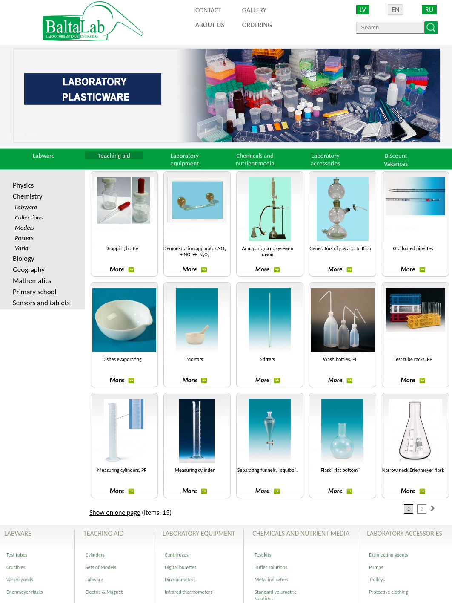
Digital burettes (180, 567)
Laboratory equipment (184, 159)
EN (395, 10)
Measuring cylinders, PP (122, 470)
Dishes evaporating (121, 359)
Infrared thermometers (188, 592)
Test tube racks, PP (413, 359)
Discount (395, 155)
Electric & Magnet (104, 592)
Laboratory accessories (325, 159)
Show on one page (114, 512)
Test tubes (16, 555)
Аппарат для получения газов (267, 251)
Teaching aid (114, 155)
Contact (208, 10)
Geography (29, 269)
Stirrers (267, 359)
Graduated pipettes (413, 248)
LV (363, 10)
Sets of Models (101, 567)
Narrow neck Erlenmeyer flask (413, 470)
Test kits (263, 555)
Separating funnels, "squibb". (267, 470)
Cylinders (95, 555)
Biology (23, 258)
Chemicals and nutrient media (255, 159)
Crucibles (15, 567)
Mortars (194, 359)
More (122, 269)
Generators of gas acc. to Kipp (340, 248)
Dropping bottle (122, 248)
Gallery (254, 10)
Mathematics (32, 280)
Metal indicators (271, 580)
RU (429, 10)
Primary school (34, 291)
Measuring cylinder (195, 470)
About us (209, 25)
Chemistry (28, 196)
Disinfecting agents (388, 555)
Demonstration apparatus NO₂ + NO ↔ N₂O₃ (194, 251)
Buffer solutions (271, 567)
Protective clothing (388, 592)
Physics (23, 185)
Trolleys (377, 580)
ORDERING (257, 25)
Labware (44, 155)
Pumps (376, 567)
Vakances (396, 163)
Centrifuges (177, 555)
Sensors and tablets (41, 302)
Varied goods (19, 580)
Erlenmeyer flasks (24, 592)
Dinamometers (180, 580)
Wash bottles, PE (340, 359)
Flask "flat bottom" (340, 470)
